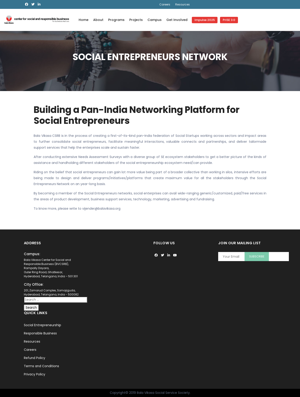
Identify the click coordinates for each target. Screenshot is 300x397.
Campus (155, 20)
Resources (182, 4)
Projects (136, 20)
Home (83, 20)
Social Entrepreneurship (42, 325)
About (98, 20)
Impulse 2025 (205, 20)
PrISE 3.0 (229, 20)
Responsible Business (40, 333)
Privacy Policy (34, 374)
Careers (164, 4)
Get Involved (177, 20)
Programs (116, 20)
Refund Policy (34, 358)
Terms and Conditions (41, 366)
